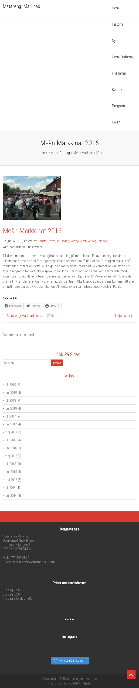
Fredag (65, 153)
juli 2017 (10, 416)
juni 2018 (11, 408)
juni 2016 (11, 448)
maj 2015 (11, 480)
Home (41, 153)
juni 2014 (11, 495)
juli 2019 (10, 385)
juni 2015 (11, 472)
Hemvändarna (122, 57)
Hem (115, 8)
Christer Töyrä (46, 241)
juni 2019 (11, 392)
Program (118, 106)
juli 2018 (10, 400)
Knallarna (119, 73)
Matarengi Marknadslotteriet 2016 (30, 316)
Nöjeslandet (123, 316)
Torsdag (102, 241)
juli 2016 (10, 440)
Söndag (91, 241)
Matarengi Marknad (21, 6)
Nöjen (116, 122)
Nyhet (52, 153)
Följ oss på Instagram (70, 660)
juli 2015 (10, 464)
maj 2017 (11, 432)
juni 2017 (11, 424)
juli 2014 (10, 488)
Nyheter (118, 40)
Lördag (74, 241)
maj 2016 (11, 456)
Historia (117, 24)
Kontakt (117, 89)
